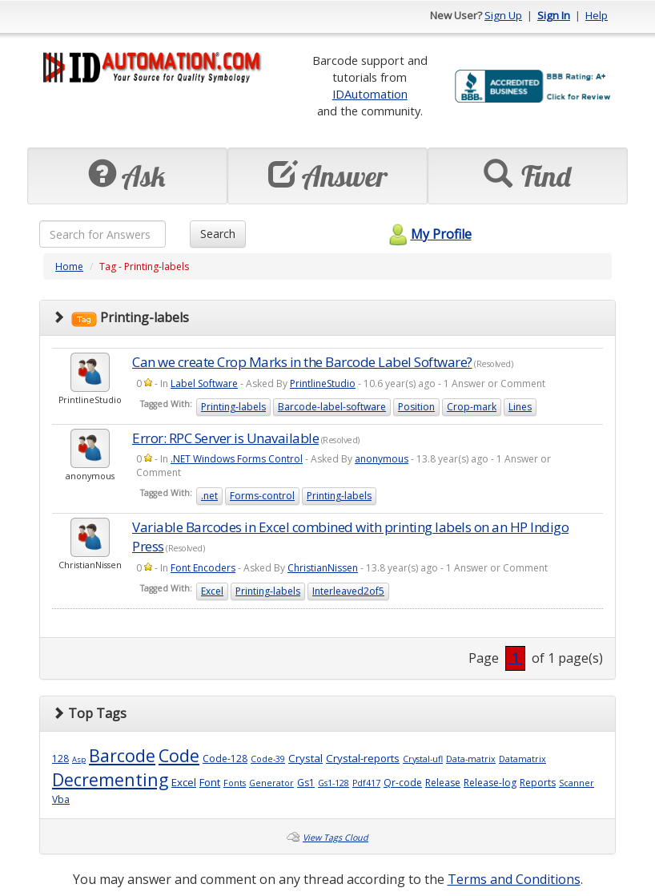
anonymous (381, 459)
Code (179, 755)
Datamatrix (522, 759)
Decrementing (110, 779)
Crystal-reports (363, 758)
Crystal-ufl (423, 759)
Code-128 (225, 758)
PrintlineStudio (323, 383)
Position (416, 407)
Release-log (490, 782)
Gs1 (306, 782)
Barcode (122, 755)
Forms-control (262, 495)
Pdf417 (366, 783)
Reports (538, 782)
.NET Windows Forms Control (237, 459)
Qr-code (403, 782)
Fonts (234, 783)
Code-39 (268, 759)
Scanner (576, 783)
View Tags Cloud (335, 837)
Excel (212, 591)
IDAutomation (370, 94)
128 (60, 758)
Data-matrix (471, 759)
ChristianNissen (322, 568)
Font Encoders (203, 568)
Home (69, 266)
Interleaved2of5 (348, 591)
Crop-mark (471, 407)
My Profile (428, 234)
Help (596, 15)
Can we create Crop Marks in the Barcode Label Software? (302, 362)
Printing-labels (233, 407)
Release (442, 782)
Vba (61, 799)
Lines (520, 407)
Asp (79, 759)
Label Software (204, 383)
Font (209, 782)
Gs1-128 (333, 783)
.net (209, 495)
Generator (271, 783)
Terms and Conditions (514, 879)
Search (217, 233)
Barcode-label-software (332, 407)
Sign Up (503, 15)
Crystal (305, 758)
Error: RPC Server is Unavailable (225, 438)
